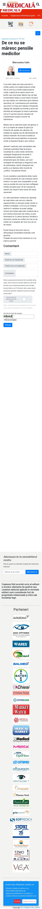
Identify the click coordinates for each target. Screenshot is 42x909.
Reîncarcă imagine (10, 320)
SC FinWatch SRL (27, 908)
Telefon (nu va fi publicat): (15, 266)
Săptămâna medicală (8, 39)
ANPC (38, 908)
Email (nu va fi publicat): (14, 260)
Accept (17, 901)
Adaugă (8, 325)
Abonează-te (32, 572)
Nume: (7, 254)
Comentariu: (9, 273)
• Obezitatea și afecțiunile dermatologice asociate (21, 16)
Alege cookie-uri (29, 901)
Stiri (23, 39)
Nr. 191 (18, 39)
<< (38, 33)
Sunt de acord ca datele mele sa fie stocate (18, 299)
